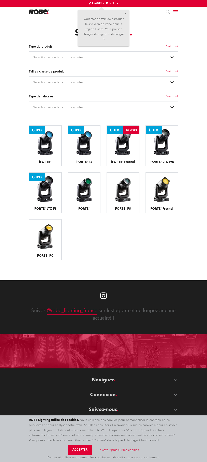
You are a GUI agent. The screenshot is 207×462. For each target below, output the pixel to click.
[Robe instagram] (103, 295)
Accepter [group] (79, 450)
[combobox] (33, 57)
